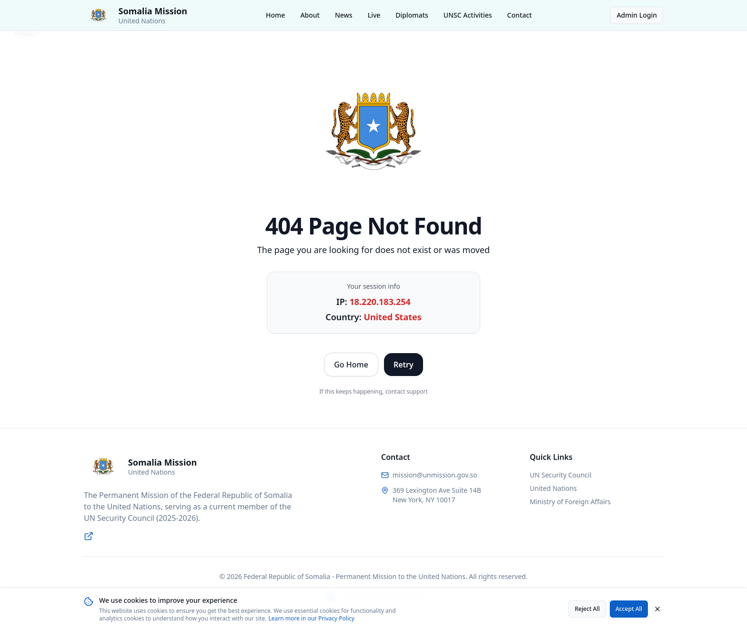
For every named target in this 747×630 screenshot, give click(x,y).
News (344, 15)
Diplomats (411, 15)
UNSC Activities (468, 15)
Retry (404, 364)
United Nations (553, 488)
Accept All (629, 609)
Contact (519, 15)
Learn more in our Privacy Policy (311, 618)
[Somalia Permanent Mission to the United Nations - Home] (135, 15)
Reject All (587, 609)
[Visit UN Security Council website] (88, 536)
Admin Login (636, 15)
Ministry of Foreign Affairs (570, 501)
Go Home (351, 364)
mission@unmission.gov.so (435, 474)
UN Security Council (560, 474)
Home (275, 15)
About (310, 15)
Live (374, 15)
